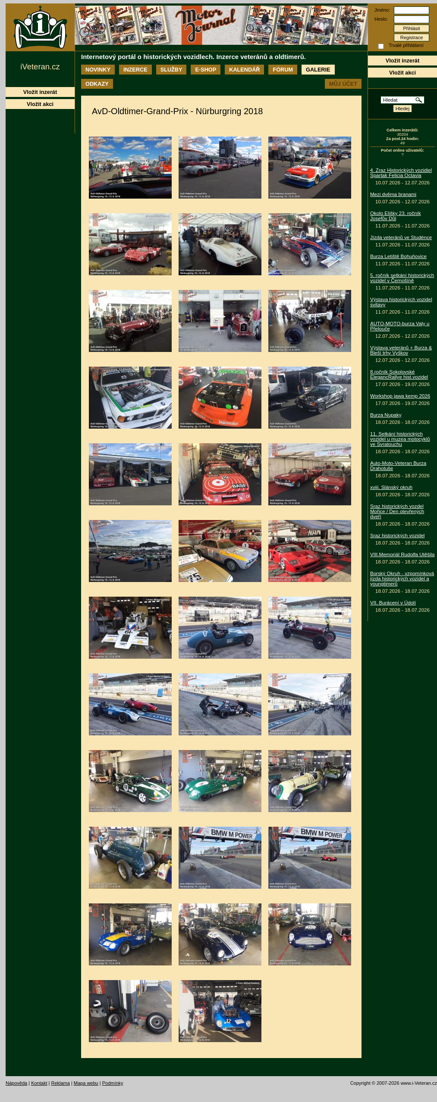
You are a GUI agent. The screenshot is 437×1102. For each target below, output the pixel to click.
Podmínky (112, 1083)
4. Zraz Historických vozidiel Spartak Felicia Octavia (401, 173)
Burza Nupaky (386, 414)
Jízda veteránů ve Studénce (401, 237)
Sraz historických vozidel (397, 535)
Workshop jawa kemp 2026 (400, 395)
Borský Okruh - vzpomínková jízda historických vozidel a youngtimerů (402, 578)
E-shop (205, 69)
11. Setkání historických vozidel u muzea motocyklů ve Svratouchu (400, 439)
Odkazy (97, 84)
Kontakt (39, 1083)
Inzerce (135, 69)
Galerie (318, 69)
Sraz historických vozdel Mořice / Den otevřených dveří (397, 511)
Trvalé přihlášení (406, 45)
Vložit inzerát (402, 60)
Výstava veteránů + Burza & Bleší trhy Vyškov (401, 350)
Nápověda (16, 1083)
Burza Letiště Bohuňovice (398, 256)
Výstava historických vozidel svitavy (401, 302)
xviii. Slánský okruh (391, 487)
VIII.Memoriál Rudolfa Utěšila (402, 554)
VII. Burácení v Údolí (393, 602)
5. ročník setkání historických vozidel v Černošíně (402, 278)
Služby (171, 69)
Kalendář (244, 69)
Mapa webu (86, 1083)
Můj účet (343, 84)
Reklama (60, 1083)
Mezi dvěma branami (393, 194)
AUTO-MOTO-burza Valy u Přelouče (399, 326)
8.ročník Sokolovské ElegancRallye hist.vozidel (399, 374)
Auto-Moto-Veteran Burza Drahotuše (398, 466)
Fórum (283, 69)
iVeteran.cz (40, 66)
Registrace (411, 37)
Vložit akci (402, 72)
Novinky (97, 69)
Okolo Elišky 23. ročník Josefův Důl (395, 216)
